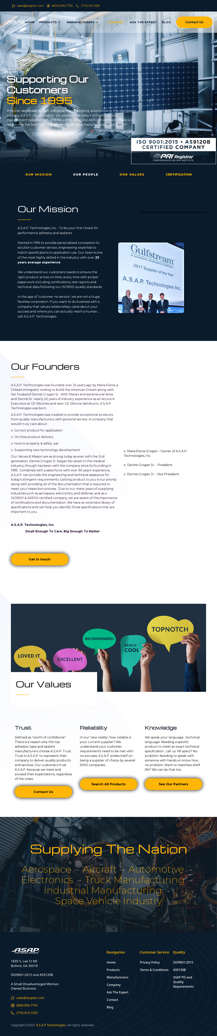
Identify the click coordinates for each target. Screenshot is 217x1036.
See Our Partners (173, 784)
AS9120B (179, 970)
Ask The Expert (117, 992)
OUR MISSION (38, 174)
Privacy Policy (150, 962)
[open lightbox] (179, 174)
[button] (50, 22)
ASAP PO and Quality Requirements (183, 982)
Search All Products (108, 784)
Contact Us (194, 22)
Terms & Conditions (154, 970)
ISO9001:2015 (183, 962)
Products (113, 970)
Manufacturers (117, 977)
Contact (112, 1000)
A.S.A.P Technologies (51, 1025)
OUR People (85, 174)
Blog (110, 1007)
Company (114, 985)
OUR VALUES (132, 174)
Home (111, 962)
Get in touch (40, 559)
